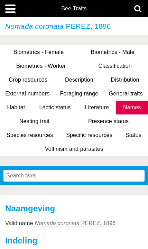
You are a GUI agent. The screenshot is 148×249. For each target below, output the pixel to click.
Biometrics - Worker (41, 66)
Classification (115, 66)
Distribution (125, 80)
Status (133, 135)
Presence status (108, 121)
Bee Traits (74, 8)
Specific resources (89, 135)
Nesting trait (34, 121)
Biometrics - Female (38, 52)
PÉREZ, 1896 (75, 223)
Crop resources (28, 80)
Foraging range (79, 93)
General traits (126, 93)
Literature (97, 107)
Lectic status (55, 107)
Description (79, 80)
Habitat (16, 107)
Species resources (30, 135)
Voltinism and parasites (74, 149)
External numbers (27, 93)
